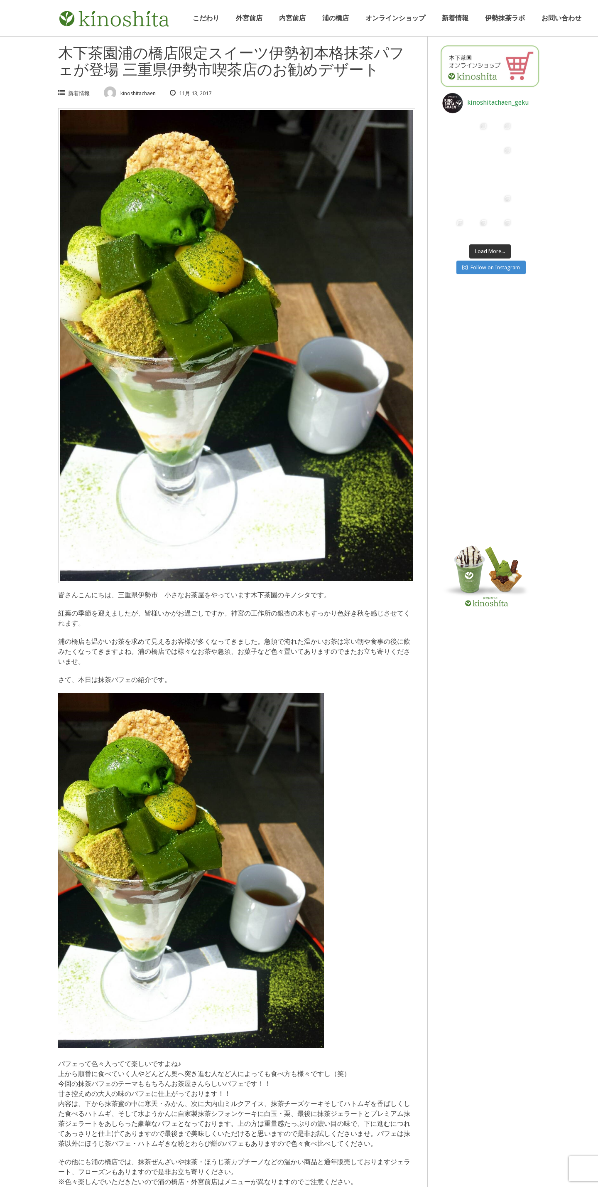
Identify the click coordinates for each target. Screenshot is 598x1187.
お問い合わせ (561, 18)
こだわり (206, 18)
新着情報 (455, 18)
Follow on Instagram (491, 267)
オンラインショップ (395, 18)
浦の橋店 (335, 18)
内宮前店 (292, 18)
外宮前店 (249, 18)
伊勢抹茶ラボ (505, 18)
